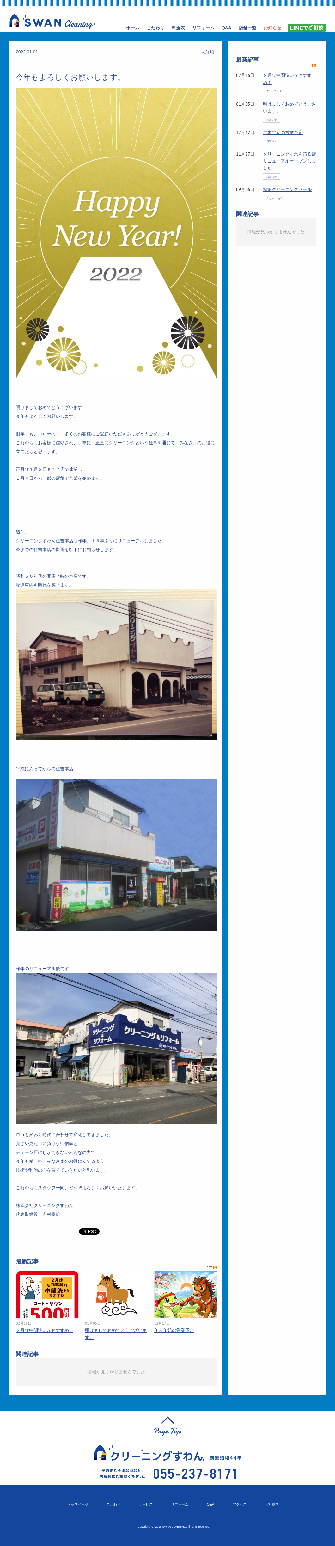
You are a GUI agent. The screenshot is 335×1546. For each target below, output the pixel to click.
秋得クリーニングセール (287, 189)
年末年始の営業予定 (174, 1330)
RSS (212, 1267)
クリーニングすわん (52, 21)
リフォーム (179, 1504)
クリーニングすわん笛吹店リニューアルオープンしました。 (289, 161)
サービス (146, 1504)
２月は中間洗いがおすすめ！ (44, 1330)
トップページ (77, 1504)
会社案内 (272, 1504)
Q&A (210, 1504)
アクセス (240, 1504)
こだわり (113, 1504)
